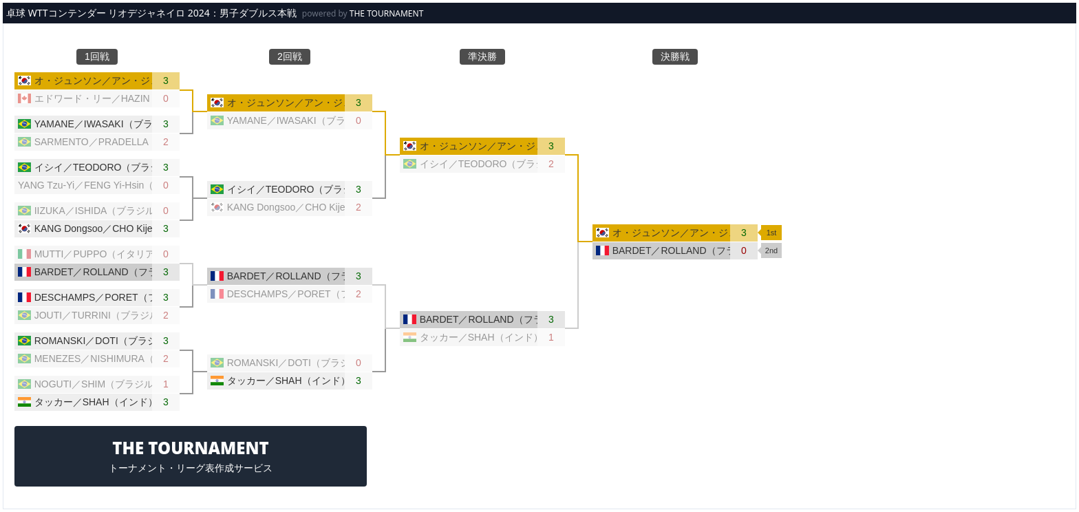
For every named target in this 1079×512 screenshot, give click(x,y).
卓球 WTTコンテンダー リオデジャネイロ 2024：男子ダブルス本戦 (151, 12)
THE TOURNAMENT (387, 13)
